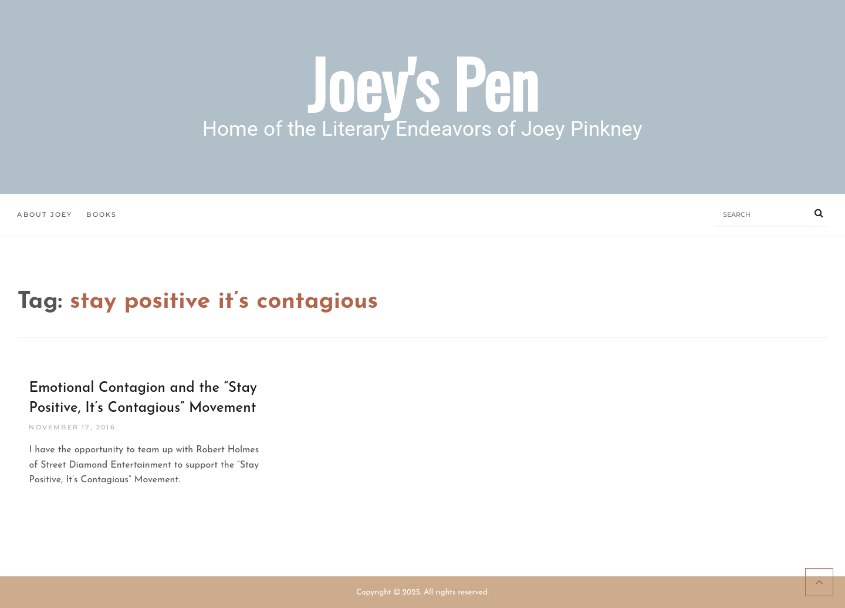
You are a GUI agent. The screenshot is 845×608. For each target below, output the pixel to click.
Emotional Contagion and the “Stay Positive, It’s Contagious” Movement (143, 398)
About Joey (44, 214)
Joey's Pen (422, 82)
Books (101, 214)
